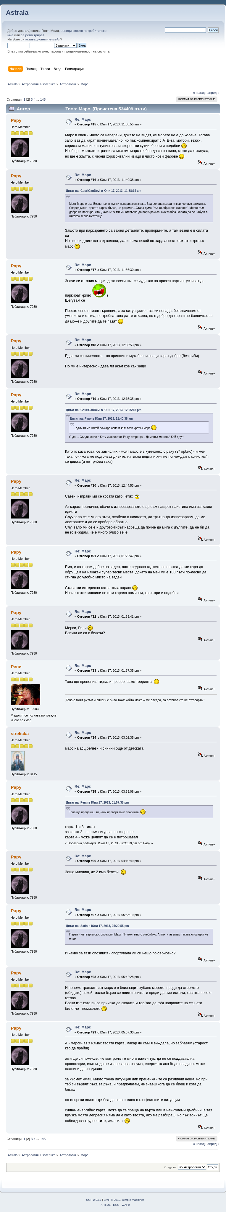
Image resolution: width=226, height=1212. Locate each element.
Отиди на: (170, 1167)
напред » (212, 92)
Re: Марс (83, 119)
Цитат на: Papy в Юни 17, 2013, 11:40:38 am (101, 418)
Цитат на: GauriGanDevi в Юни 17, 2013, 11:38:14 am (103, 190)
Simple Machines (133, 1199)
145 (43, 99)
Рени (16, 666)
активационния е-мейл (42, 39)
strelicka (20, 733)
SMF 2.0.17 (93, 1199)
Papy (16, 120)
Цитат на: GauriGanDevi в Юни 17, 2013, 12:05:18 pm (103, 410)
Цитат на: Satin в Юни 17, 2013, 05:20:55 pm (97, 926)
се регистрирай (33, 35)
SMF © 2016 (112, 1199)
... (38, 99)
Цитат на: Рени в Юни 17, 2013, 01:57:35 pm (97, 802)
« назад (199, 92)
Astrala (17, 12)
